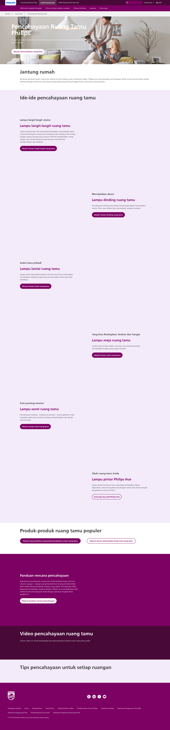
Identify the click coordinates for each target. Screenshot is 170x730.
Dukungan (104, 8)
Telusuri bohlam (79, 8)
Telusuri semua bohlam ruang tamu (28, 51)
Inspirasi (93, 8)
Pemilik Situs (50, 708)
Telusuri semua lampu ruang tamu (61, 51)
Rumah (7, 14)
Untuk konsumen (48, 2)
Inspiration (19, 14)
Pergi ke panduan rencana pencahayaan (38, 600)
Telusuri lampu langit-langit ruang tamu (38, 148)
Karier (27, 708)
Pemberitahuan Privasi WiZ (40, 712)
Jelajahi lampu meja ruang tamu (107, 355)
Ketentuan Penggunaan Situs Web (129, 708)
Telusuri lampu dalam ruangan (57, 8)
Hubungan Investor (14, 708)
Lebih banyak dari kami (68, 2)
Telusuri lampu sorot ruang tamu (35, 426)
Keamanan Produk (107, 708)
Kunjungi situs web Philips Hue (107, 496)
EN (160, 2)
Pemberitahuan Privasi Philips (87, 708)
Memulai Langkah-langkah (31, 8)
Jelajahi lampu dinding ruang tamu (108, 214)
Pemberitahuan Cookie (66, 708)
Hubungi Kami (37, 708)
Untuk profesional (28, 2)
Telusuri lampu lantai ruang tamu (35, 286)
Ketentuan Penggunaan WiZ (17, 712)
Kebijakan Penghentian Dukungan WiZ (66, 712)
